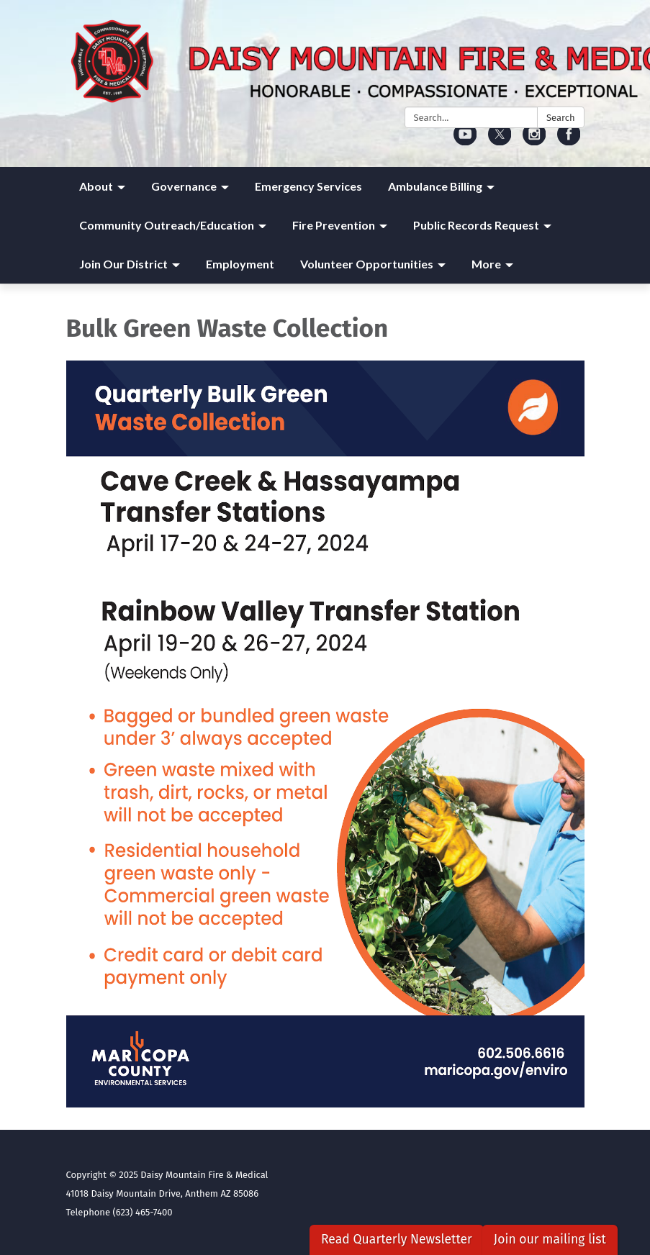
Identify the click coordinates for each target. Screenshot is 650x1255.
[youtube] (465, 141)
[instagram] (534, 141)
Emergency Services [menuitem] (308, 186)
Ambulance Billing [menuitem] (435, 186)
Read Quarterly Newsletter (396, 1239)
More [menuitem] (486, 264)
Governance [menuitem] (184, 186)
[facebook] (569, 141)
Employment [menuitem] (240, 264)
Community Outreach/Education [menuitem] (166, 225)
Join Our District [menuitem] (123, 264)
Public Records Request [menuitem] (476, 225)
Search (560, 117)
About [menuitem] (96, 186)
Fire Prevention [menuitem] (333, 225)
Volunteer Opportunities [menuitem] (366, 264)
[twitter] (500, 141)
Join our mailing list (550, 1239)
